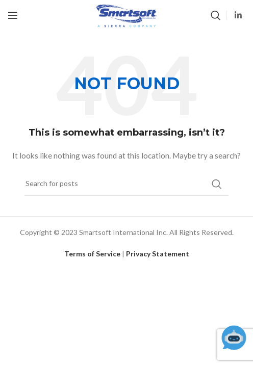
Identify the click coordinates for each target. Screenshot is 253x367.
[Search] (216, 15)
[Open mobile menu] (13, 15)
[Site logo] (126, 14)
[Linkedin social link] (238, 15)
